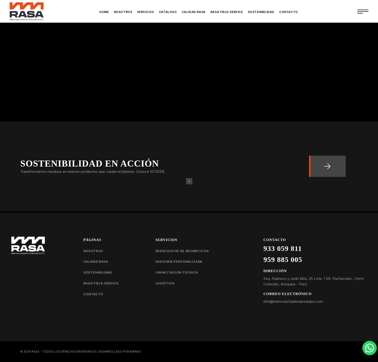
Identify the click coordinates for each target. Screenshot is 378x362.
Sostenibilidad (97, 272)
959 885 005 (282, 259)
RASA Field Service (101, 283)
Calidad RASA (95, 261)
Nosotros (93, 251)
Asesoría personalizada (178, 261)
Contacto (93, 294)
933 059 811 (282, 248)
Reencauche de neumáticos (182, 251)
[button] (369, 348)
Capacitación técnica (176, 272)
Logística (165, 283)
